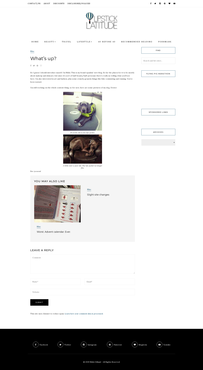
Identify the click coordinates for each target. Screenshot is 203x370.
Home (35, 42)
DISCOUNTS (58, 3)
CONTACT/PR (34, 3)
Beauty (49, 42)
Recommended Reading (137, 42)
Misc (32, 51)
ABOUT (47, 3)
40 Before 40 (106, 42)
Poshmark (165, 42)
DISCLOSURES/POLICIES (78, 3)
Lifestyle (83, 42)
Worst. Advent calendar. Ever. (54, 231)
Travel (66, 42)
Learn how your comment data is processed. (84, 314)
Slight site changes (98, 194)
